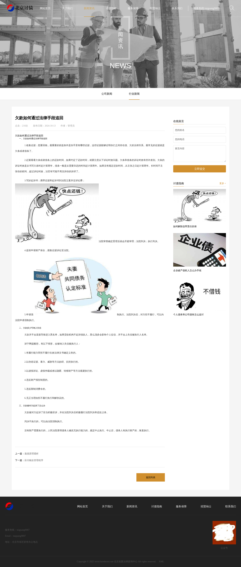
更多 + (222, 183)
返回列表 (150, 477)
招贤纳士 (206, 506)
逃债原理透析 (26, 453)
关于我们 (107, 506)
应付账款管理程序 (29, 460)
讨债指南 (156, 506)
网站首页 (82, 506)
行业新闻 (134, 93)
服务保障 (181, 506)
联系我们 (230, 506)
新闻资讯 (132, 506)
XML (161, 561)
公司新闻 (106, 93)
